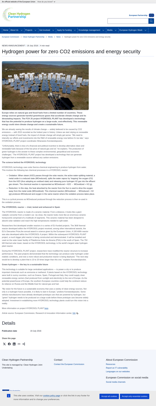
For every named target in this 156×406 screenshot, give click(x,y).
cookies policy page (51, 396)
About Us (14, 30)
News (58, 37)
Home (5, 30)
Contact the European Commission (69, 364)
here (46, 308)
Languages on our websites (118, 371)
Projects (28, 30)
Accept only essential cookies (134, 396)
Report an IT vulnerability (117, 368)
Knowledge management (89, 30)
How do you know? (46, 2)
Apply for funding (64, 30)
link (74, 313)
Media (109, 30)
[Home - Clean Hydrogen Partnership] (17, 15)
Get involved (44, 30)
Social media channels (115, 382)
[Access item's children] (21, 30)
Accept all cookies (109, 396)
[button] (4, 344)
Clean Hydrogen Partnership (33, 37)
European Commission (10, 37)
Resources (110, 364)
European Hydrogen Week (130, 30)
